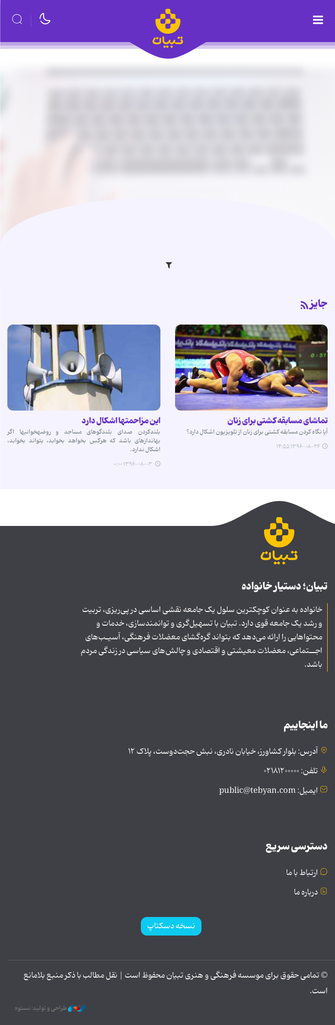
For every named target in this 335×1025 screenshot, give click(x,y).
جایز (319, 304)
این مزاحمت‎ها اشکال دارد (121, 421)
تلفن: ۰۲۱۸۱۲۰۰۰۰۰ (291, 771)
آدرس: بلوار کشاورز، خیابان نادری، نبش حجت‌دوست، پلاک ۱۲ (223, 751)
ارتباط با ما (302, 873)
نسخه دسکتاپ (171, 926)
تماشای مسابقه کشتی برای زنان (277, 421)
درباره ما (306, 892)
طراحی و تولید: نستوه (50, 1008)
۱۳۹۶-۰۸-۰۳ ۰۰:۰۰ (133, 464)
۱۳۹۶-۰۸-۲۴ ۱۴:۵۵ (298, 446)
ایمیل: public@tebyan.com (268, 791)
